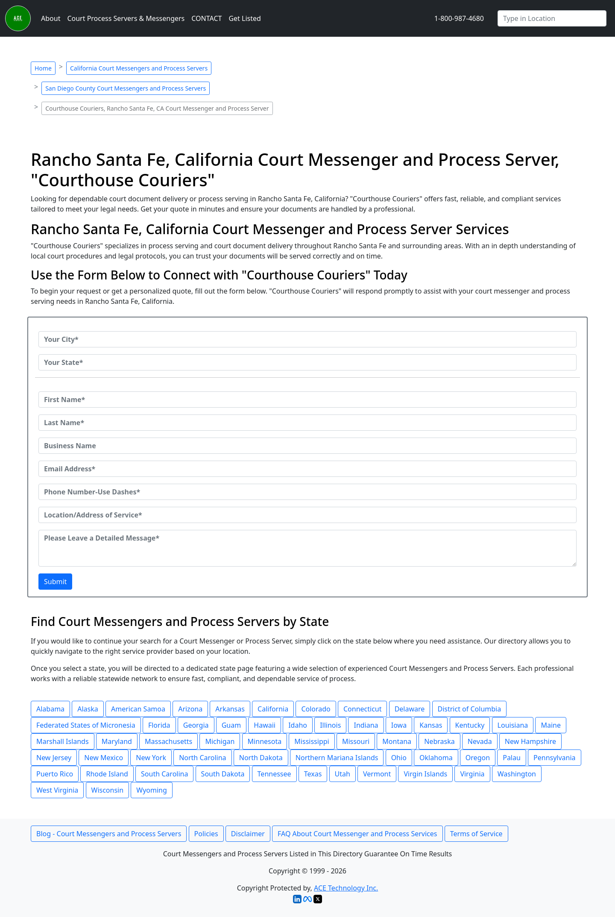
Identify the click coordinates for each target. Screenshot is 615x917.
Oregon (478, 757)
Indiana (366, 725)
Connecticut (362, 709)
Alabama (50, 709)
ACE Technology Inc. (346, 888)
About (50, 18)
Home (43, 68)
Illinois (330, 725)
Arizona (190, 709)
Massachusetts (168, 741)
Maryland (117, 741)
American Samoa (138, 709)
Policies (206, 833)
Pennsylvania (554, 757)
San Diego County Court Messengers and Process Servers (125, 88)
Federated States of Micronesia (85, 725)
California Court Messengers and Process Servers (139, 68)
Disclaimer (248, 833)
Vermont (377, 774)
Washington (517, 774)
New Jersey (53, 757)
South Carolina (164, 774)
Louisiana (513, 725)
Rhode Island (107, 774)
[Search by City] (552, 18)
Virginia (472, 774)
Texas (313, 774)
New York (151, 757)
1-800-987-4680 (459, 18)
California (273, 709)
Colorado (315, 709)
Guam (231, 725)
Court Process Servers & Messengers (125, 18)
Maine (551, 725)
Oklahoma (436, 757)
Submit (55, 581)
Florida (159, 725)
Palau (512, 757)
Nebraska (439, 741)
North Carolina (202, 757)
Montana (396, 741)
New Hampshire (530, 741)
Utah (342, 774)
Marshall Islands (62, 741)
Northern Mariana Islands (337, 757)
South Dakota (223, 774)
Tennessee (274, 774)
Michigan (219, 741)
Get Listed (244, 18)
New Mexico (103, 757)
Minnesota (265, 741)
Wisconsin (107, 790)
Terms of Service (476, 833)
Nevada (480, 741)
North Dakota (261, 757)
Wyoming (151, 790)
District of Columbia (469, 709)
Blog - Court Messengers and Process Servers (108, 833)
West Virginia (57, 790)
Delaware (410, 709)
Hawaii (264, 725)
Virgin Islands (425, 774)
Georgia (196, 725)
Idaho (297, 725)
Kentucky (470, 725)
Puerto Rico (54, 774)
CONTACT (206, 18)
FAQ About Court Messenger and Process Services (357, 833)
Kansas (430, 725)
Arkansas (230, 709)
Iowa (399, 725)
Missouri (355, 741)
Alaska (87, 709)
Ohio (399, 757)
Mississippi (311, 741)
